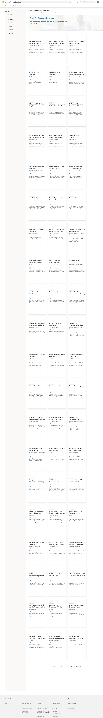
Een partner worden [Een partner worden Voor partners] (41, 701)
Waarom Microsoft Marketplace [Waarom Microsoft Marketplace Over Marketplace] (11, 701)
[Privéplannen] (80, 2)
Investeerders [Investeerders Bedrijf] (70, 706)
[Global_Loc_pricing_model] (6, 33)
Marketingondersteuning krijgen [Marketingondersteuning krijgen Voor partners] (43, 706)
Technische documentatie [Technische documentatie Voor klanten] (26, 706)
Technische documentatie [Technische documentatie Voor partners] (42, 708)
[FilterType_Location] (6, 19)
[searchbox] (16, 15)
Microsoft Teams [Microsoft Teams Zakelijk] (55, 716)
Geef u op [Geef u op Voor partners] (39, 703)
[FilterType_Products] (6, 22)
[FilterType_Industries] (6, 26)
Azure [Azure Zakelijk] (53, 706)
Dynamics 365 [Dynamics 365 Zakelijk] (54, 708)
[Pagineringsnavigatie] (65, 667)
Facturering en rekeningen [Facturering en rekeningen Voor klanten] (27, 715)
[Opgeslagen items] (77, 2)
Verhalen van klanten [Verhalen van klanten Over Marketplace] (9, 706)
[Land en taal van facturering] (88, 2)
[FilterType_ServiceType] (6, 29)
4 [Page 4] (61, 666)
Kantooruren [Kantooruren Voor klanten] (24, 701)
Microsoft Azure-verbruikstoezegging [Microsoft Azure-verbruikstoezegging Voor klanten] (25, 712)
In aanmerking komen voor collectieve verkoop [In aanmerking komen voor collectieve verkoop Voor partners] (42, 715)
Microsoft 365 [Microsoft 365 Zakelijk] (54, 711)
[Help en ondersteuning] (74, 2)
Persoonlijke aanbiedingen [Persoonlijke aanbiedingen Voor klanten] (27, 708)
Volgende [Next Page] (76, 666)
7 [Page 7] (71, 666)
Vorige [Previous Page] (53, 666)
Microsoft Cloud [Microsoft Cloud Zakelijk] (55, 701)
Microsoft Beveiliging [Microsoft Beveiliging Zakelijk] (56, 703)
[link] (37, 49)
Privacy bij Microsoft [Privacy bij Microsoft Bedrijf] (72, 703)
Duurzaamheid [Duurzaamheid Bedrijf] (71, 708)
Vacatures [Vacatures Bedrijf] (70, 701)
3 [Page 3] (58, 666)
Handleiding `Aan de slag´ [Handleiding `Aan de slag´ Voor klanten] (26, 703)
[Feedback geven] (71, 2)
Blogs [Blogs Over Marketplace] (6, 703)
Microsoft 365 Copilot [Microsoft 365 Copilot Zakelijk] (56, 713)
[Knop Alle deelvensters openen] (5, 5)
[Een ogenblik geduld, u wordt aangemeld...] (98, 2)
